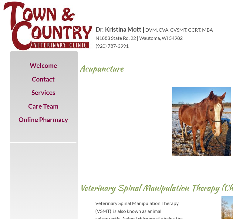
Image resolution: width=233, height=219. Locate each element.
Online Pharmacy (43, 119)
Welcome (43, 65)
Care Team (43, 106)
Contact (43, 79)
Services (43, 92)
